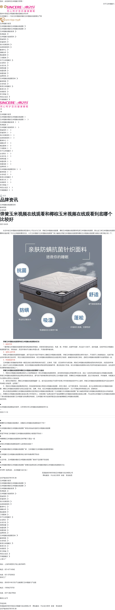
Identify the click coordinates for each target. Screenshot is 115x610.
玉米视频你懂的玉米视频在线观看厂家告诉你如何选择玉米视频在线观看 (25, 428)
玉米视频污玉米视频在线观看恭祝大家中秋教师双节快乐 (19, 454)
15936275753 (9, 588)
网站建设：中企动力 (40, 606)
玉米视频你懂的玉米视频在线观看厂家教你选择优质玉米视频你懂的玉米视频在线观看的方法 (32, 465)
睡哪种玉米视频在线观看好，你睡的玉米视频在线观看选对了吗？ (23, 423)
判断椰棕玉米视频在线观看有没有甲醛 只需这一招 (17, 439)
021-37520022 (10, 575)
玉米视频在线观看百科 (8, 205)
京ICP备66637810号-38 (8, 478)
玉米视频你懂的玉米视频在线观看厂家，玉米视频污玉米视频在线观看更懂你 (26, 449)
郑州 (58, 475)
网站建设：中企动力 (50, 475)
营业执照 (69, 475)
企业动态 (3, 210)
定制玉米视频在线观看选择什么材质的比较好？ (16, 444)
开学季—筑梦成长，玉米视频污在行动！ (14, 470)
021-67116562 (10, 569)
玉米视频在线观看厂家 (47, 233)
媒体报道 (3, 207)
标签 (62, 475)
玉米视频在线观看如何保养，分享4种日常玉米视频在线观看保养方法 (24, 407)
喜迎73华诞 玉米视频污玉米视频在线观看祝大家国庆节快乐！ (21, 433)
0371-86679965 (10, 593)
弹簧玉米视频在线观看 (14, 347)
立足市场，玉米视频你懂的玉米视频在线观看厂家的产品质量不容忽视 (24, 459)
